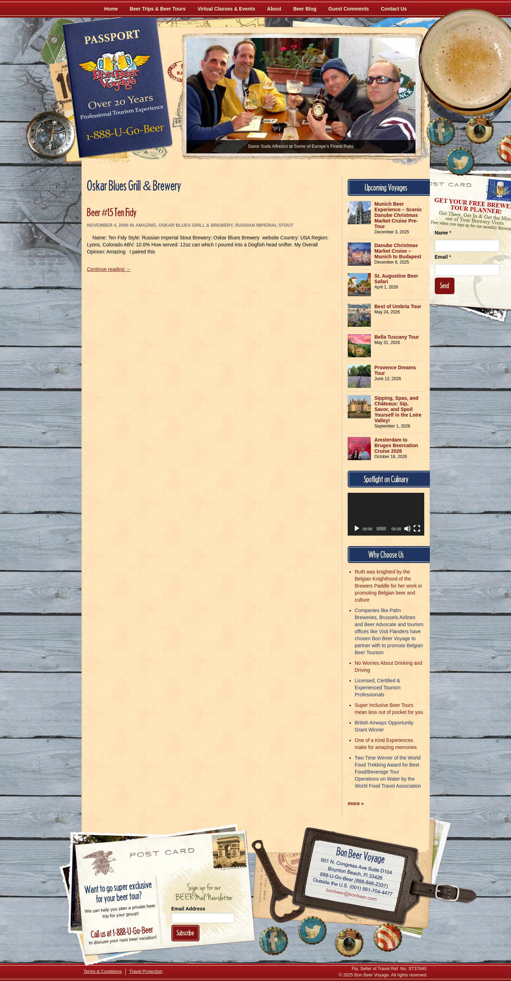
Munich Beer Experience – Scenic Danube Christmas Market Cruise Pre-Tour (398, 215)
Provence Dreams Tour (395, 370)
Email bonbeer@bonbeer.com (350, 896)
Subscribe (185, 933)
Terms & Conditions (103, 971)
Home (111, 9)
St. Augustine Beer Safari (396, 278)
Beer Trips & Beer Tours (157, 9)
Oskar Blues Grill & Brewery (195, 225)
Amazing (145, 225)
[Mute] (407, 528)
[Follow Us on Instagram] (479, 129)
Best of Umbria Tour (397, 306)
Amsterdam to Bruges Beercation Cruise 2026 (396, 445)
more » (356, 803)
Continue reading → (109, 269)
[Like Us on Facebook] (440, 131)
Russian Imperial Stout (264, 225)
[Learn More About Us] (387, 937)
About (274, 9)
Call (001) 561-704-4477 (352, 887)
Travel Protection (146, 971)
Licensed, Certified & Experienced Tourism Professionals (377, 687)
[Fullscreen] (416, 528)
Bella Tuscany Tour (396, 337)
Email (443, 257)
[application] (386, 514)
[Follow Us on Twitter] (460, 161)
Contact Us (394, 9)
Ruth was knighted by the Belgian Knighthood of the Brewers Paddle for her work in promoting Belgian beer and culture (388, 586)
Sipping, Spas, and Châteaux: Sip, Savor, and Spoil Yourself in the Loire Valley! (397, 409)
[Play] (356, 528)
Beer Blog (304, 9)
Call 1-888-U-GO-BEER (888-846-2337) (353, 879)
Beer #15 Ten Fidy (112, 212)
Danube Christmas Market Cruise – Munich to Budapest (397, 251)
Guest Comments (348, 9)
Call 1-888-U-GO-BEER (124, 134)
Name (443, 233)
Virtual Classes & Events (226, 9)
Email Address (188, 909)
